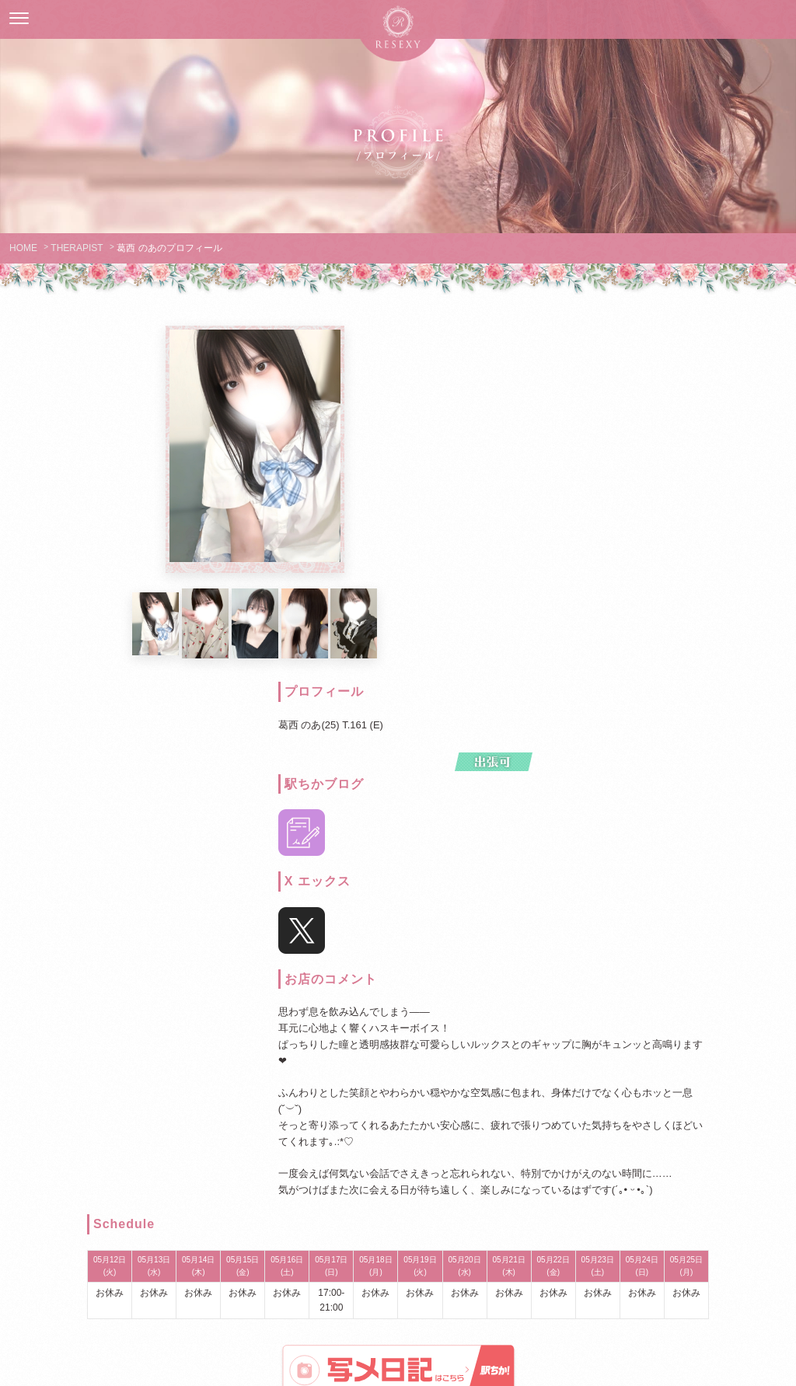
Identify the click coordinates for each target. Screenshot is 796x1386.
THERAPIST (77, 248)
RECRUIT (707, 1165)
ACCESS (618, 1165)
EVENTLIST (530, 1165)
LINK (486, 1197)
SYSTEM (353, 1165)
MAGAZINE (398, 1197)
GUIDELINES (177, 1165)
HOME (23, 248)
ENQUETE (309, 1197)
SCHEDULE (442, 1165)
